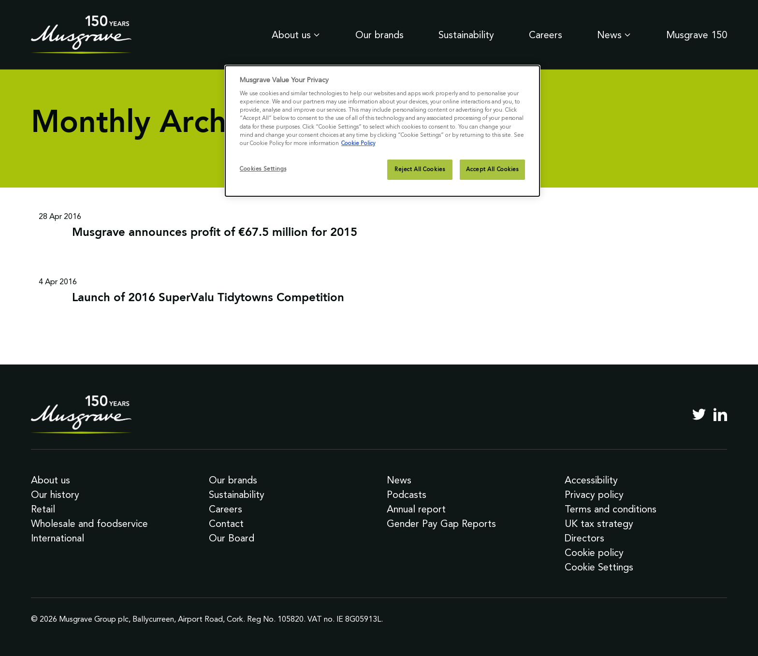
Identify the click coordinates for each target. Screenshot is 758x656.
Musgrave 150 (696, 35)
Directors (584, 538)
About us (296, 35)
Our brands (379, 35)
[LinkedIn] (720, 414)
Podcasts (406, 494)
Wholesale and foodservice (89, 523)
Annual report (416, 509)
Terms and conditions (610, 509)
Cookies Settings (263, 168)
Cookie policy (594, 552)
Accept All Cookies (492, 169)
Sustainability (466, 35)
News (614, 35)
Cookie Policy (358, 143)
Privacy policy (594, 494)
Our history (55, 494)
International (57, 538)
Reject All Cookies (419, 169)
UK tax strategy (599, 523)
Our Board (231, 538)
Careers (545, 35)
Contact (226, 523)
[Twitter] (699, 414)
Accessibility (591, 480)
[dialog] (382, 131)
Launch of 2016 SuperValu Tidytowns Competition (208, 298)
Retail (43, 509)
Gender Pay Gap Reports (441, 523)
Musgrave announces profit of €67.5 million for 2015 (214, 233)
